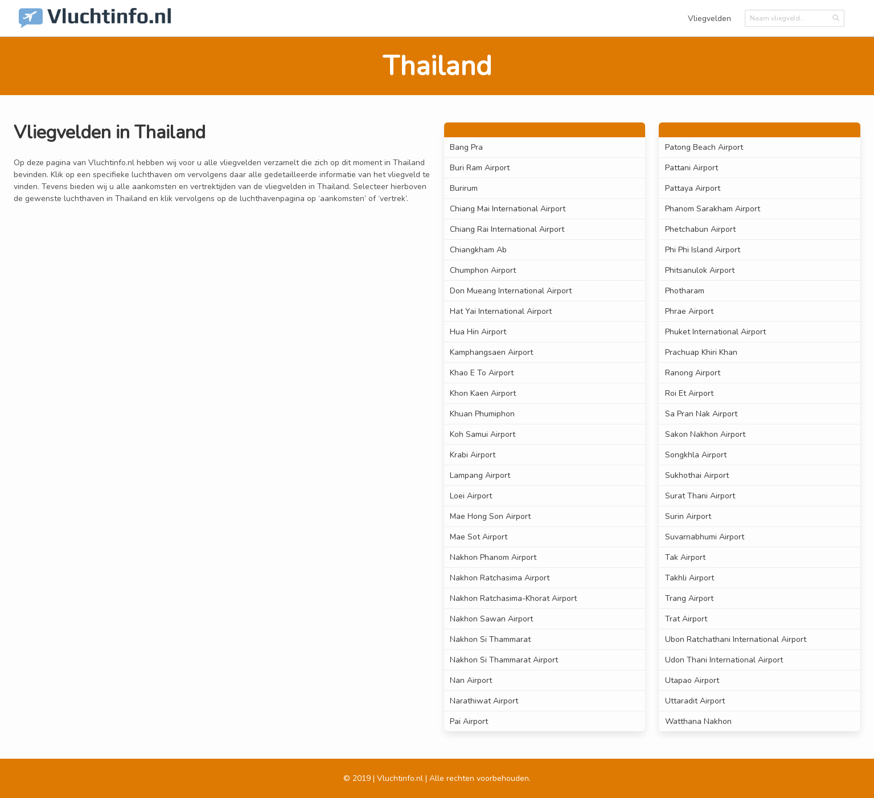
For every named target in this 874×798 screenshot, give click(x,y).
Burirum (464, 188)
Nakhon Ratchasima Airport (499, 577)
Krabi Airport (472, 454)
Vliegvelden (709, 18)
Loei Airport (471, 495)
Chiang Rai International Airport (507, 229)
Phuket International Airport (715, 331)
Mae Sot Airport (478, 536)
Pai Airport (469, 721)
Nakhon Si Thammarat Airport (504, 659)
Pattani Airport (691, 167)
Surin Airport (688, 516)
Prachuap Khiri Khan (701, 352)
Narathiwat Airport (484, 700)
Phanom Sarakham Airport (712, 208)
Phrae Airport (689, 311)
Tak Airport (685, 557)
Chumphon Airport (483, 270)
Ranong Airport (692, 372)
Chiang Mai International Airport (507, 208)
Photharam (684, 290)
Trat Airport (686, 618)
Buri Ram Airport (480, 167)
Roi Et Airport (689, 393)
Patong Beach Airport (704, 147)
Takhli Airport (689, 577)
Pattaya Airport (692, 188)
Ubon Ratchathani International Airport (735, 639)
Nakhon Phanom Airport (493, 557)
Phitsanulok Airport (700, 270)
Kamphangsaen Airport (491, 352)
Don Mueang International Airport (511, 290)
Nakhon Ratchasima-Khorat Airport (513, 598)
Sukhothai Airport (697, 475)
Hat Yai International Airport (501, 311)
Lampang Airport (480, 475)
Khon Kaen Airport (483, 393)
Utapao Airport (692, 680)
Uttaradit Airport (695, 700)
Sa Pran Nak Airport (701, 413)
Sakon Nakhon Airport (705, 434)
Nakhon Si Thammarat (490, 639)
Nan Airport (471, 680)
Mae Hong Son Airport (490, 516)
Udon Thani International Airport (724, 659)
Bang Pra (466, 147)
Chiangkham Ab (478, 249)
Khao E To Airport (482, 372)
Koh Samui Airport (482, 434)
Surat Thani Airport (700, 495)
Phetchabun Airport (700, 229)
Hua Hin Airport (478, 331)
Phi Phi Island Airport (702, 249)
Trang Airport (689, 598)
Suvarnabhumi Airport (704, 536)
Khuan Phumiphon (482, 413)
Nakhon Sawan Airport (491, 618)
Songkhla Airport (696, 454)
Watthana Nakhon (698, 721)
